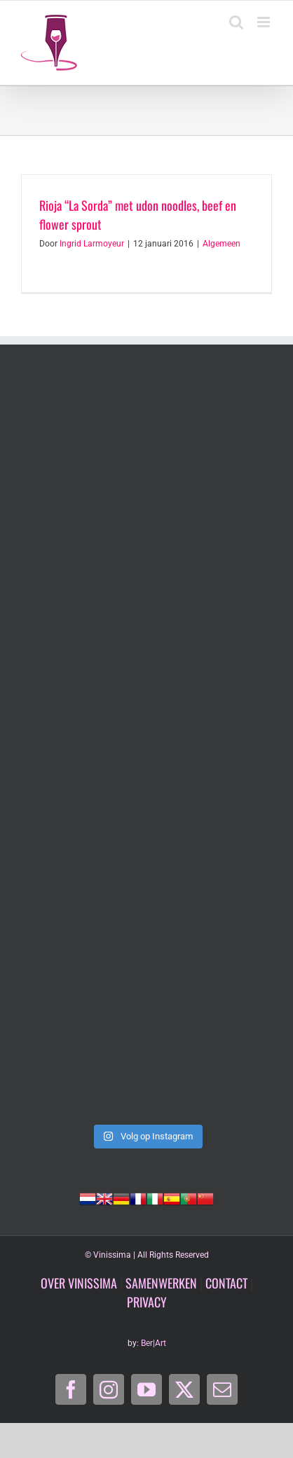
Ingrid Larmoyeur (92, 244)
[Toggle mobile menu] (264, 22)
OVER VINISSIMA (79, 1283)
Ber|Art (153, 1343)
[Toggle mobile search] (236, 22)
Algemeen (221, 244)
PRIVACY (147, 1302)
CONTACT (226, 1283)
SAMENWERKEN (161, 1283)
